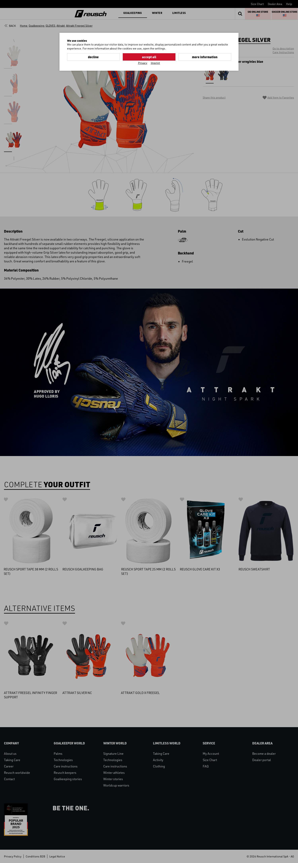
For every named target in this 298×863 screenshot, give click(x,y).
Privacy (142, 63)
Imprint (155, 63)
